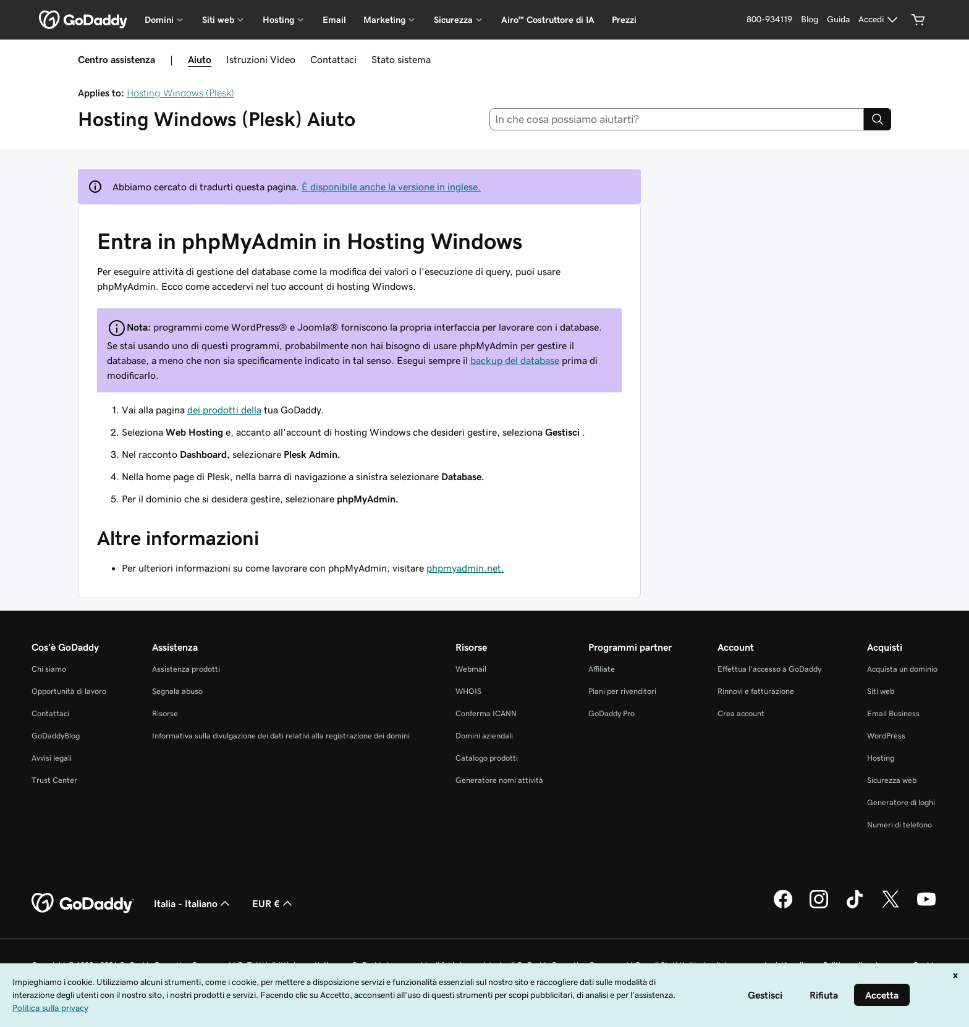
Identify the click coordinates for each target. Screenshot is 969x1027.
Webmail (470, 669)
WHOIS (468, 691)
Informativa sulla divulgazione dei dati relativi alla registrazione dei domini (281, 736)
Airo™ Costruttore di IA (548, 19)
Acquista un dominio (902, 669)
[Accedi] (879, 20)
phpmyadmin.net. (465, 568)
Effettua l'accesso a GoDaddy (769, 669)
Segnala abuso (177, 691)
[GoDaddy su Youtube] (926, 906)
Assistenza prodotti (186, 669)
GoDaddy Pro (611, 713)
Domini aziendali (484, 736)
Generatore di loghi (901, 802)
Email (334, 19)
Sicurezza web (891, 780)
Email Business (893, 713)
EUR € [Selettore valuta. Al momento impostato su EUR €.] (273, 903)
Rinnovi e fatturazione (755, 691)
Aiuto (199, 59)
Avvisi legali (52, 758)
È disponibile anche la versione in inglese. (391, 187)
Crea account (740, 713)
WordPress (886, 736)
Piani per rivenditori (622, 691)
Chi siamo (49, 669)
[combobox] (677, 119)
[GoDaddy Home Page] (83, 903)
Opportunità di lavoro (69, 691)
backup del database (514, 360)
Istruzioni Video (260, 59)
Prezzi (624, 19)
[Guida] (838, 20)
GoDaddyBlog (56, 736)
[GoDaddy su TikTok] (855, 906)
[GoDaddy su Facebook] (783, 906)
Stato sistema (401, 59)
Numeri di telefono (899, 825)
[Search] (877, 119)
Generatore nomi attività (499, 780)
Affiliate (601, 669)
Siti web (880, 691)
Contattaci (333, 59)
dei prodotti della (224, 410)
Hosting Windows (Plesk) (180, 93)
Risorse (165, 713)
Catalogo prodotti (486, 758)
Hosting (880, 758)
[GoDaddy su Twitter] (890, 906)
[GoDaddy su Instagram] (819, 906)
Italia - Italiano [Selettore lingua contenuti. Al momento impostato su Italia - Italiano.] (193, 903)
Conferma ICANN (486, 713)
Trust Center (54, 780)
